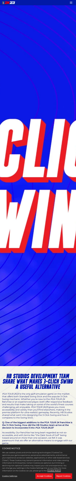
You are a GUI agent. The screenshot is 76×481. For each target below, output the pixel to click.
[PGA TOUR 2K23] (8, 2)
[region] (38, 463)
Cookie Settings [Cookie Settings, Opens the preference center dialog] (9, 476)
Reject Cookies (63, 476)
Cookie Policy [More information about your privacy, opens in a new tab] (54, 471)
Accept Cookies (44, 476)
